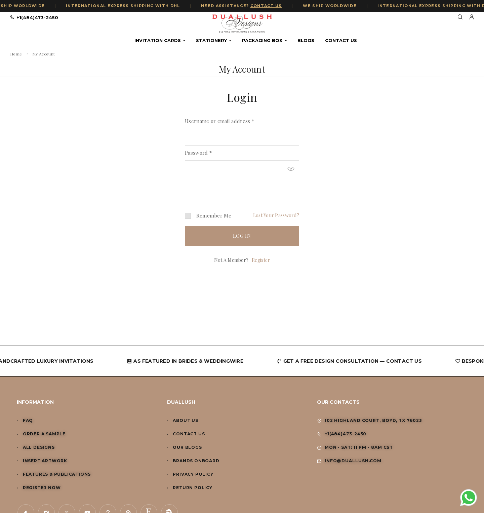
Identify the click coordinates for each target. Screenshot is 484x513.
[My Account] (471, 17)
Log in (242, 236)
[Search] (460, 17)
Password (198, 152)
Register (261, 260)
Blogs (305, 40)
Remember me (208, 215)
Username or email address (219, 121)
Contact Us (341, 40)
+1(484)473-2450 (37, 17)
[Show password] (290, 168)
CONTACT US (271, 5)
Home (16, 53)
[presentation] (231, 189)
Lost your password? (276, 215)
